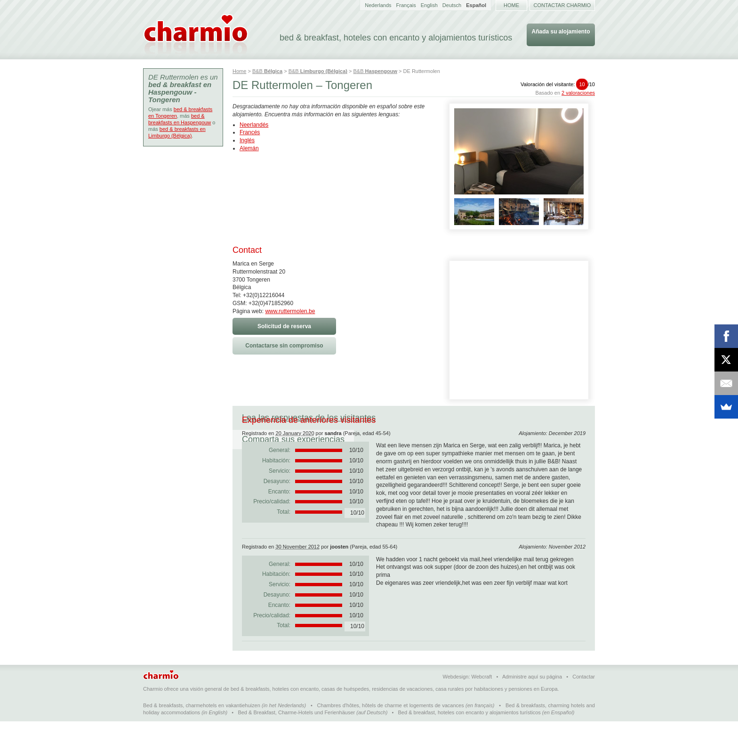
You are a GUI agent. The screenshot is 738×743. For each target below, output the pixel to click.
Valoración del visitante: (558, 84)
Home (511, 5)
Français (406, 5)
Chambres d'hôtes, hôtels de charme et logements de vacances (390, 727)
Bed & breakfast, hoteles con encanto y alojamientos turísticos (469, 734)
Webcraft (482, 698)
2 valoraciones (578, 93)
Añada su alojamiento (560, 31)
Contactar (583, 698)
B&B (267, 71)
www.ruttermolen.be (290, 311)
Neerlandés (254, 124)
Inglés (247, 140)
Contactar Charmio (562, 5)
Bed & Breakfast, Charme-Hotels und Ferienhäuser (296, 734)
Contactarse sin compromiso (284, 345)
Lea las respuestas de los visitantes (309, 417)
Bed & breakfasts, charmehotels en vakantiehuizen (201, 727)
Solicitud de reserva (284, 326)
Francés (250, 132)
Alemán (249, 148)
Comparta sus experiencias (445, 417)
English (429, 5)
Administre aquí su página (532, 698)
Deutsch (451, 5)
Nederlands (378, 5)
